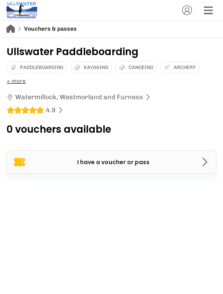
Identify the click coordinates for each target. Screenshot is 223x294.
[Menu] (208, 10)
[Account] (187, 10)
